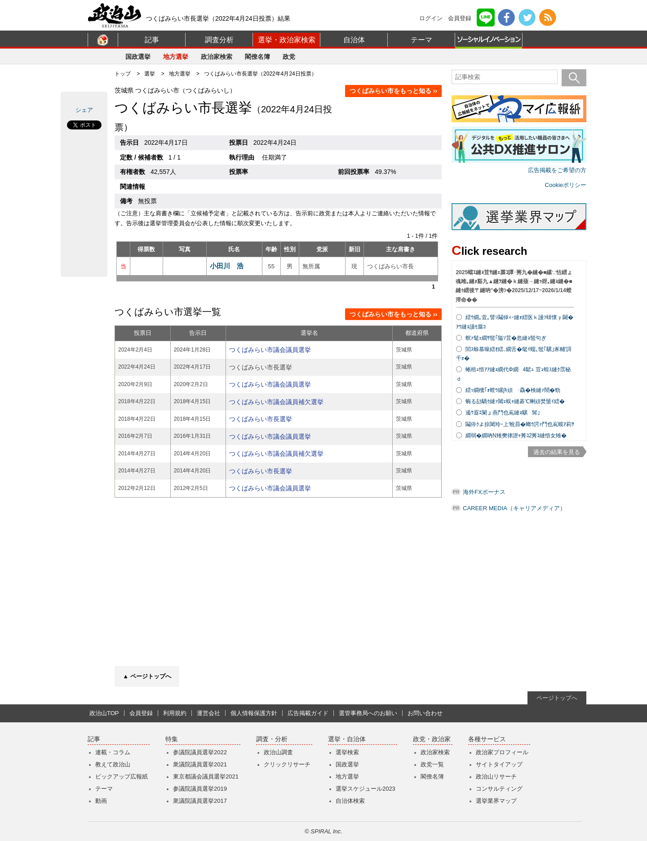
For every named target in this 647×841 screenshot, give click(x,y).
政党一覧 (432, 764)
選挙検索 (347, 752)
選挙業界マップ (496, 801)
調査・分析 (272, 739)
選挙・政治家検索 (286, 40)
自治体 (354, 40)
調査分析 (219, 40)
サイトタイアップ (499, 764)
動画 (101, 801)
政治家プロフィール (502, 752)
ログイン (431, 18)
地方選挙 (175, 56)
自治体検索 (350, 801)
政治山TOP (104, 713)
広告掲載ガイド (308, 713)
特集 (171, 739)
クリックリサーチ (287, 764)
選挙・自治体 (347, 739)
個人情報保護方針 (253, 713)
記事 (152, 40)
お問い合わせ (425, 713)
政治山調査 (278, 752)
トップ (123, 74)
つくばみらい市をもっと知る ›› (393, 90)
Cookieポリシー (565, 185)
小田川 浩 (227, 266)
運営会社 (208, 713)
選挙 (149, 74)
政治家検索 (216, 56)
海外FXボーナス (484, 492)
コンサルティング (499, 789)
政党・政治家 (432, 739)
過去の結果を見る (556, 452)
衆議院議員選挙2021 (200, 764)
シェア (84, 110)
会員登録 (459, 18)
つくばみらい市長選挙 (260, 419)
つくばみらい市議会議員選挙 (270, 349)
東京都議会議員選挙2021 (206, 776)
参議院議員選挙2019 (200, 789)
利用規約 (174, 713)
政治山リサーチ (496, 776)
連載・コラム (112, 752)
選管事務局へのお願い (368, 713)
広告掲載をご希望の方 (557, 170)
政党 (289, 56)
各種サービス (487, 739)
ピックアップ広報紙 (121, 776)
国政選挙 (138, 56)
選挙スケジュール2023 (365, 789)
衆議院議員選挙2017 (200, 801)
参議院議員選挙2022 (200, 752)
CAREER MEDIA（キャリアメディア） (514, 508)
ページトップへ (556, 697)
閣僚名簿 (257, 56)
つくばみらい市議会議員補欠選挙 (276, 401)
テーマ (421, 40)
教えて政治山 (112, 764)
